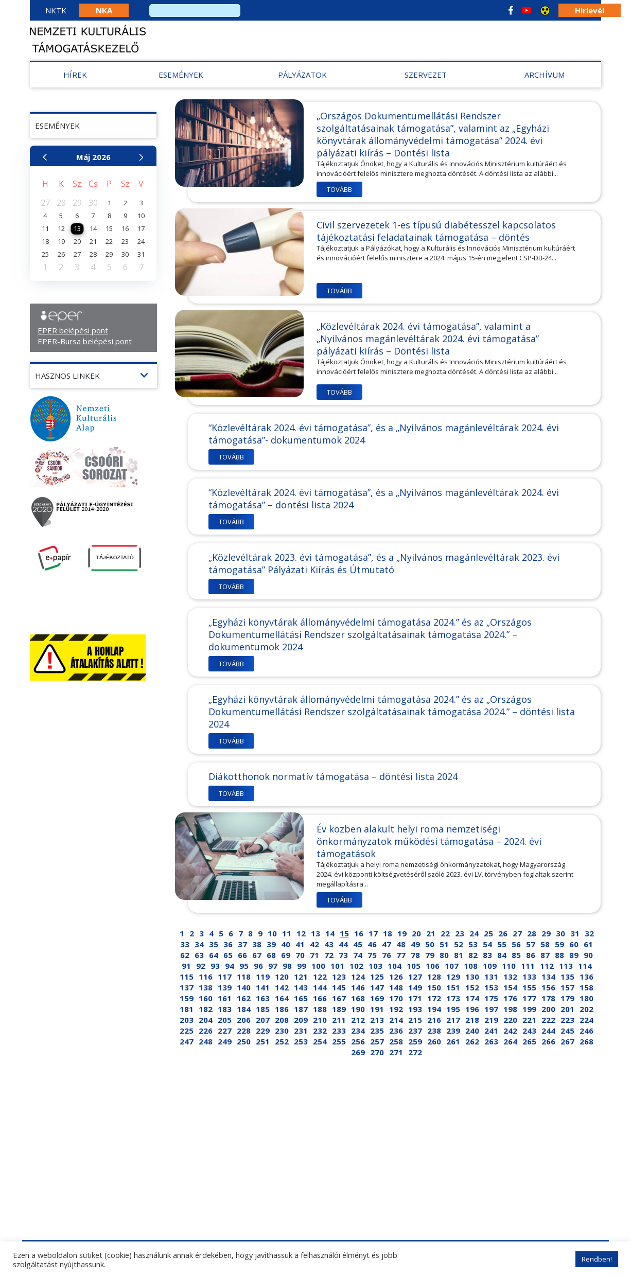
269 (358, 1052)
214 (396, 1020)
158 (586, 987)
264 (510, 1041)
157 (567, 987)
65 (228, 955)
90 (588, 955)
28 (531, 933)
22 (445, 933)
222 (548, 1020)
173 (453, 998)
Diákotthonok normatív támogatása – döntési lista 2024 (333, 776)
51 (444, 944)
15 (344, 933)
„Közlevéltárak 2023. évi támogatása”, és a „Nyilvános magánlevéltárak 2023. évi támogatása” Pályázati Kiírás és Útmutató (383, 563)
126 (396, 976)
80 (444, 955)
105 (413, 966)
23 (459, 933)
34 (199, 944)
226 (206, 1030)
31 (575, 933)
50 (429, 944)
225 (187, 1030)
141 (263, 987)
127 (415, 976)
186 (282, 1009)
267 (567, 1041)
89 (574, 955)
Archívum (544, 74)
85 (516, 955)
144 (320, 987)
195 (453, 1009)
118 (244, 976)
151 (453, 987)
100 (318, 966)
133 (529, 976)
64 (213, 955)
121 (301, 976)
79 (429, 955)
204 (206, 1020)
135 (567, 976)
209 (301, 1020)
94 (229, 966)
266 (548, 1041)
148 (396, 987)
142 (282, 987)
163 (263, 998)
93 (215, 966)
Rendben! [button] (597, 1259)
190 (358, 1009)
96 (258, 966)
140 (244, 987)
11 (286, 933)
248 (206, 1041)
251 (263, 1041)
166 (320, 998)
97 (272, 966)
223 (567, 1020)
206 (244, 1020)
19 (402, 933)
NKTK (55, 10)
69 (285, 955)
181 (187, 1009)
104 (394, 966)
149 (415, 987)
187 (301, 1009)
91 (186, 966)
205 (225, 1020)
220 (510, 1020)
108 (471, 966)
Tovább (339, 189)
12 (301, 933)
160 (206, 998)
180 (586, 998)
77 (401, 955)
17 (373, 933)
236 (396, 1030)
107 (452, 966)
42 (314, 944)
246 (586, 1030)
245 (567, 1030)
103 (375, 966)
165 (301, 998)
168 (358, 998)
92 (200, 966)
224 (586, 1020)
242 (510, 1030)
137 (187, 987)
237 (415, 1030)
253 (301, 1041)
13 (315, 933)
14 (330, 933)
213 (377, 1020)
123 (339, 976)
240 (472, 1030)
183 (225, 1009)
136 (586, 976)
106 (433, 966)
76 (386, 955)
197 (491, 1009)
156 (548, 987)
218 (472, 1020)
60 (574, 944)
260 (434, 1041)
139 (225, 987)
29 (546, 933)
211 (339, 1020)
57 (530, 944)
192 (396, 1009)
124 (358, 976)
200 (548, 1009)
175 (491, 998)
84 (501, 955)
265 (529, 1041)
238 (434, 1030)
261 (453, 1041)
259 (415, 1041)
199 (529, 1009)
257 (377, 1041)
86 (530, 955)
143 (301, 987)
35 (213, 944)
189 (339, 1009)
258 (396, 1041)
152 (472, 987)
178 (548, 998)
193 (415, 1009)
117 (225, 976)
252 (282, 1041)
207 (263, 1020)
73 (343, 955)
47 (386, 944)
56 (516, 944)
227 (225, 1030)
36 (228, 944)
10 (272, 933)
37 (242, 944)
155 (529, 987)
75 (372, 955)
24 (474, 933)
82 (473, 955)
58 (545, 944)
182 (206, 1009)
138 (206, 987)
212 (358, 1020)
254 (320, 1041)
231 (301, 1030)
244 (548, 1030)
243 (529, 1030)
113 (566, 966)
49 (415, 944)
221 (529, 1020)
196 (472, 1009)
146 (358, 987)
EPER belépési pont (73, 330)
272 (415, 1052)
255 (339, 1041)
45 (357, 944)
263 (491, 1041)
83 (487, 955)
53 (473, 944)
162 (244, 998)
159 (187, 998)
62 (184, 955)
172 (434, 998)
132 (510, 976)
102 (356, 966)
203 (187, 1020)
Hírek (75, 74)
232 (320, 1030)
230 (282, 1030)
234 (358, 1030)
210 (320, 1020)
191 (377, 1009)
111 (528, 966)
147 (377, 987)
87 (545, 955)
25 (488, 933)
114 (585, 966)
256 (358, 1041)
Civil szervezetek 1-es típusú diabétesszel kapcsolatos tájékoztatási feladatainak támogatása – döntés (436, 231)
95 (244, 966)
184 (244, 1009)
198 (510, 1009)
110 (509, 966)
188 (320, 1009)
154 (510, 987)
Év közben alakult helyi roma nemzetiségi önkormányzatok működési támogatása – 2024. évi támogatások (429, 841)
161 (225, 998)
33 (184, 944)
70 (300, 955)
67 (256, 955)
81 (458, 955)
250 (244, 1041)
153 (491, 987)
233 (339, 1030)
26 (502, 933)
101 (337, 966)
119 (263, 976)
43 (329, 944)
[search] (194, 10)
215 (415, 1020)
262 (472, 1041)
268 (586, 1041)
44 (343, 944)
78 (415, 955)
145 (339, 987)
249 (225, 1041)
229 (263, 1030)
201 (567, 1009)
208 (282, 1020)
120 (282, 976)
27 (517, 933)
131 (491, 976)
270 (377, 1052)
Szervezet (426, 74)
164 (282, 998)
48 (401, 944)
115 (187, 976)
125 (377, 976)
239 (453, 1030)
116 (206, 976)
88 (559, 955)
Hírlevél (589, 10)
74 (357, 955)
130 (472, 976)
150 (434, 987)
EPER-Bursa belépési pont (85, 341)
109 (490, 966)
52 (458, 944)
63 (199, 955)
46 (372, 944)
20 (416, 933)
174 (472, 998)
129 (453, 976)
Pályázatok (302, 74)
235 (377, 1030)
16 (358, 933)
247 (187, 1041)
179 (567, 998)
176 (510, 998)
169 (377, 998)
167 (339, 998)
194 (434, 1009)
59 (559, 944)
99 (301, 966)
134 (548, 976)
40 (285, 944)
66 (242, 955)
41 (300, 944)
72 (329, 955)
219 (491, 1020)
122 (320, 976)
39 (271, 944)
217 (453, 1020)
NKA (104, 10)
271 (396, 1052)
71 (314, 955)
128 (434, 976)
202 (586, 1009)
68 (271, 955)
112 (547, 966)
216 (434, 1020)
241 (491, 1030)
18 (387, 933)
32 (589, 933)
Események (181, 74)
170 (396, 998)
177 (529, 998)
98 (287, 966)
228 (244, 1030)
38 (256, 944)
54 (487, 944)
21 (430, 933)
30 (560, 933)
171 (415, 998)
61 (588, 944)
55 (501, 944)
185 (263, 1009)
